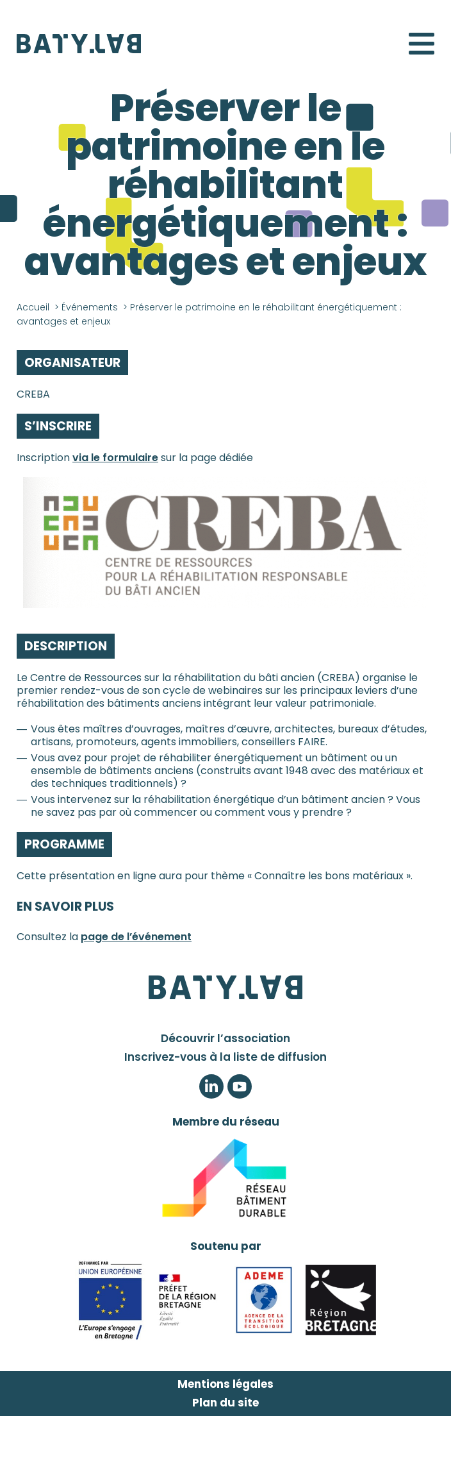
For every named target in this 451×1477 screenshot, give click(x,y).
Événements (90, 307)
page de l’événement (136, 936)
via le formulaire (115, 457)
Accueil (33, 307)
